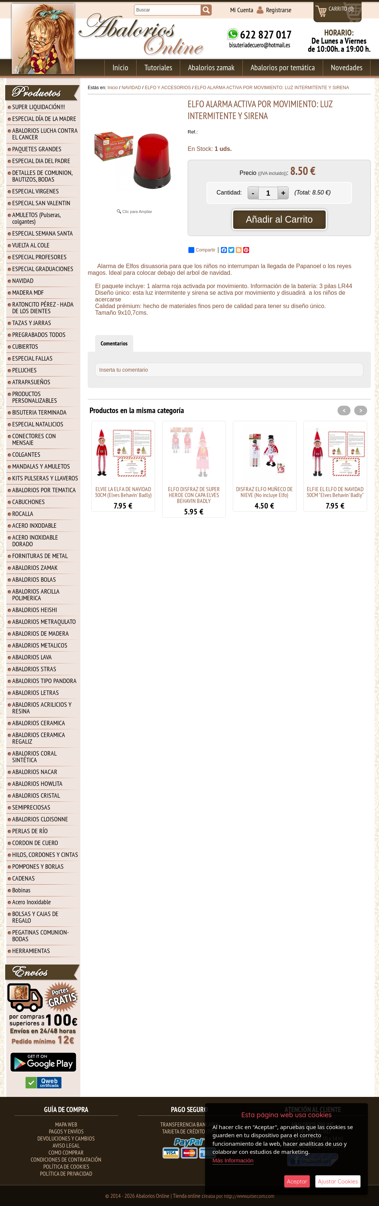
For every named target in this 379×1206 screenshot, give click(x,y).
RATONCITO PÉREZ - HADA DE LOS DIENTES (43, 307)
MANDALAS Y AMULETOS (41, 466)
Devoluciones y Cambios (66, 1138)
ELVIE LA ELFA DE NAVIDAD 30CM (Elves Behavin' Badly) (123, 492)
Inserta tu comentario (123, 370)
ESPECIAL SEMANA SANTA (42, 233)
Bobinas (21, 890)
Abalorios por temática (283, 67)
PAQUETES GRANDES (36, 149)
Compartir (201, 250)
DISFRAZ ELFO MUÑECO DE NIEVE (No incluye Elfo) (264, 492)
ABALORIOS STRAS (34, 669)
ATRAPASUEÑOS (31, 382)
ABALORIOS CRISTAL (36, 795)
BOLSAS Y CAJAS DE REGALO (35, 917)
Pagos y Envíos (66, 1131)
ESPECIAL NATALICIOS (37, 424)
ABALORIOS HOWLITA (37, 783)
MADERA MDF (28, 292)
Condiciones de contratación (66, 1159)
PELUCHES (24, 370)
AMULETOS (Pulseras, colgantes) (36, 218)
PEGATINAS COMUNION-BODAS (40, 935)
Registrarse (278, 10)
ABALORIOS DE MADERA (40, 633)
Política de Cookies (66, 1166)
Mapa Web (66, 1124)
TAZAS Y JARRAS (31, 322)
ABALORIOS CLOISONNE (40, 819)
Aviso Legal (66, 1145)
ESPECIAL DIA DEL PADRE (41, 160)
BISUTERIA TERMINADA (39, 412)
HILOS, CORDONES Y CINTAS (45, 854)
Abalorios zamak (211, 67)
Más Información (233, 1160)
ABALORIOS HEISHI (34, 609)
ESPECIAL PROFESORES (39, 257)
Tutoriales (158, 67)
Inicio (120, 67)
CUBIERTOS (25, 346)
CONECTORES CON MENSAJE (34, 439)
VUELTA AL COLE (31, 245)
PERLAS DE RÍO (30, 831)
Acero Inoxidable (31, 902)
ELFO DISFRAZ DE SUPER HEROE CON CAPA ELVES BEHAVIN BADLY (194, 494)
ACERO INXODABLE (34, 525)
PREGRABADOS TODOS (39, 334)
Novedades (346, 67)
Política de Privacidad (66, 1173)
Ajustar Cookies (338, 1181)
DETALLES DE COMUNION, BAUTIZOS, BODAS (42, 175)
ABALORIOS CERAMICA (38, 723)
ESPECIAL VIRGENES (35, 191)
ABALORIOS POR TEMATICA (44, 490)
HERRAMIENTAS (31, 950)
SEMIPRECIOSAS (31, 807)
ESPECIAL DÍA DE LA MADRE (44, 118)
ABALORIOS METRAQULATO (44, 621)
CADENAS (23, 878)
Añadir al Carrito (279, 219)
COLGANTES (26, 454)
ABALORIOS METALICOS (39, 645)
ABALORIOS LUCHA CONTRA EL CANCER (45, 133)
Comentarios (114, 343)
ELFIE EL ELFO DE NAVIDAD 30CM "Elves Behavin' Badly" (335, 492)
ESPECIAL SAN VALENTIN (41, 203)
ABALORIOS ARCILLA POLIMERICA (36, 594)
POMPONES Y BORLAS (38, 866)
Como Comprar (66, 1152)
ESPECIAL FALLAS (32, 358)
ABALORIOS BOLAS (34, 579)
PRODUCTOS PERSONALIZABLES (34, 397)
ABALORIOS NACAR (34, 771)
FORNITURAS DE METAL (40, 555)
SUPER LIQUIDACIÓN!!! (38, 106)
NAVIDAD (22, 280)
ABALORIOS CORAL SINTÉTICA (34, 756)
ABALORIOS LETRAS (35, 692)
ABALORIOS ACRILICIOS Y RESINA (41, 707)
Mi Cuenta (241, 10)
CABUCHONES (28, 501)
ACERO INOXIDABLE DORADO (35, 540)
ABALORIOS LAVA (32, 657)
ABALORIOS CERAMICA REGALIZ (38, 738)
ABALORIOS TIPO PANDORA (44, 680)
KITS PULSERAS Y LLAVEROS (45, 478)
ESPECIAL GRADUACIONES (42, 268)
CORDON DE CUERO (35, 842)
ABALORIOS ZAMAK (35, 567)
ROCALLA (22, 513)
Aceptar (297, 1181)
